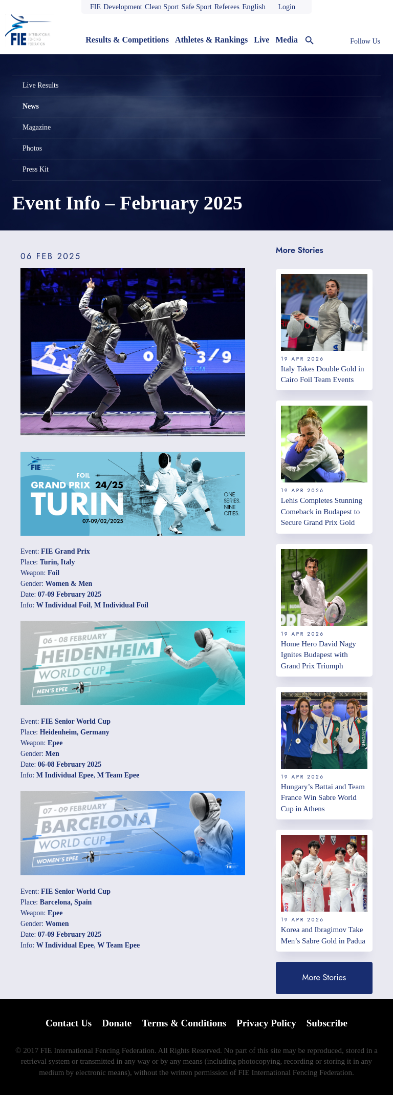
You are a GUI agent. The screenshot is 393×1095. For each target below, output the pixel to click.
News (31, 106)
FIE (95, 7)
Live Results (40, 85)
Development (122, 7)
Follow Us (365, 41)
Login (286, 7)
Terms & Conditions (184, 1023)
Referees (226, 7)
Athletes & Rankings (211, 39)
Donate (117, 1023)
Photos (32, 148)
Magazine (37, 127)
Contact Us (69, 1023)
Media (286, 39)
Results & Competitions (127, 39)
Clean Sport (162, 7)
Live (261, 39)
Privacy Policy (266, 1023)
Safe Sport (197, 7)
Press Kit (36, 169)
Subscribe (327, 1023)
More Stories (324, 977)
